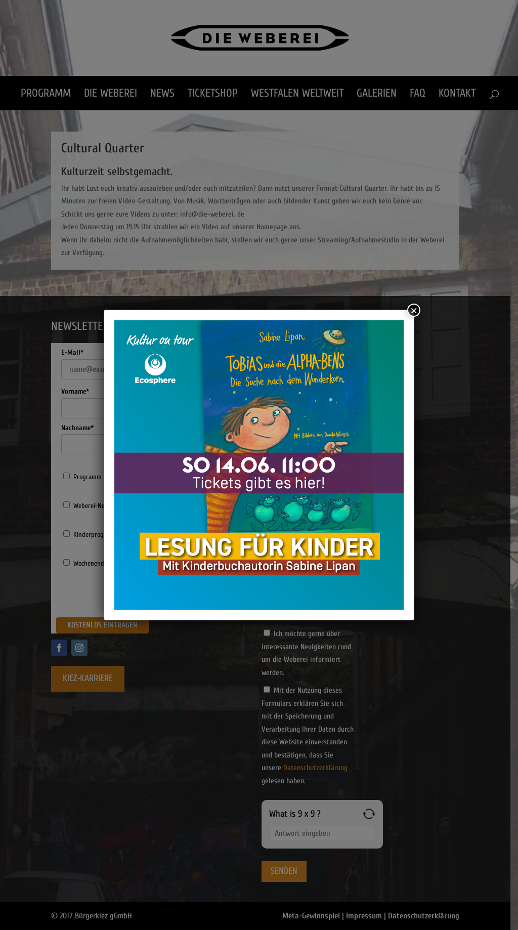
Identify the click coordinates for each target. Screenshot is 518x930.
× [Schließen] (413, 310)
